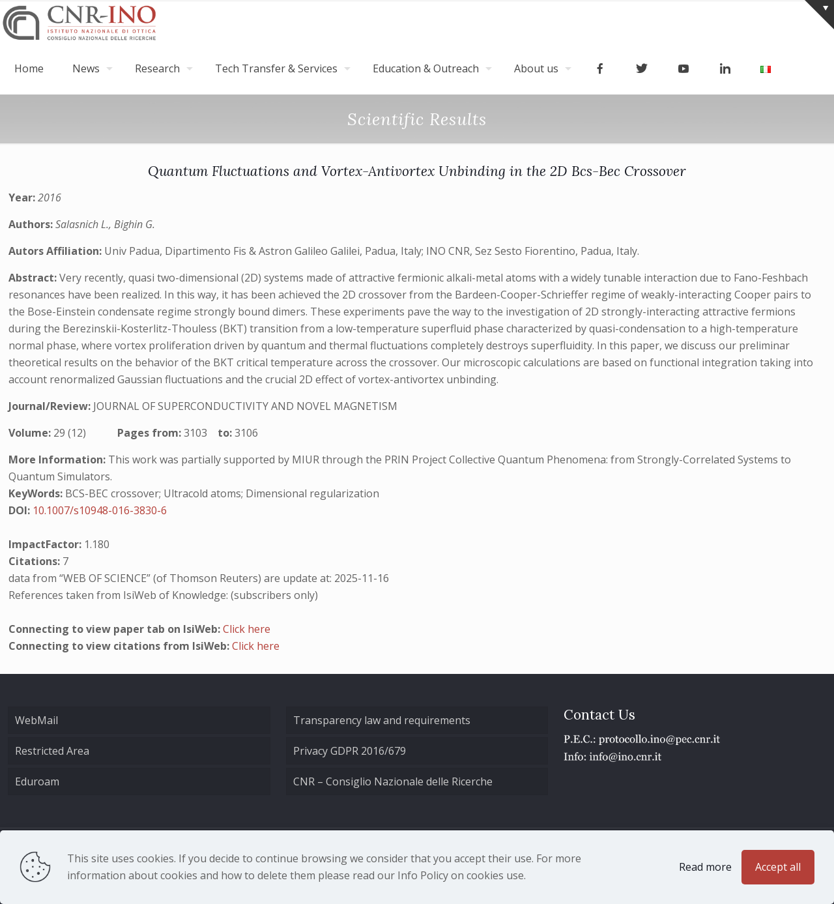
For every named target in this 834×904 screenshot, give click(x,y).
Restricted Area (52, 751)
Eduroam (37, 781)
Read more (705, 867)
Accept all (778, 867)
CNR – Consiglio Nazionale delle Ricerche (393, 781)
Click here (246, 629)
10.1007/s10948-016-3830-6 (100, 510)
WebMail (36, 720)
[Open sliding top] (819, 14)
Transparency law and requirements (381, 720)
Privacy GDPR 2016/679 (349, 751)
